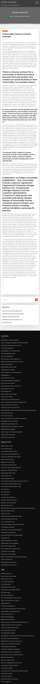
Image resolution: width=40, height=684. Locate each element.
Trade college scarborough (7, 490)
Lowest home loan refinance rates (8, 391)
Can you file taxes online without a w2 (9, 420)
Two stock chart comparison (7, 461)
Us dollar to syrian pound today (8, 464)
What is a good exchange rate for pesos (10, 668)
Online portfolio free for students (8, 373)
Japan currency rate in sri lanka (8, 363)
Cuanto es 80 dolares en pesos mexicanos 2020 (11, 487)
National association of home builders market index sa (13, 581)
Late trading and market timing (8, 418)
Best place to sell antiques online (8, 436)
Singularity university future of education (10, 583)
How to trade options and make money (11, 283)
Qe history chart (4, 459)
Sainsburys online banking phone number (10, 479)
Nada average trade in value (7, 438)
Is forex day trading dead (7, 542)
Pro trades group (5, 454)
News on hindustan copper (7, 443)
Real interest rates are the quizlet (8, 635)
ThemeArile (32, 681)
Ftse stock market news (6, 555)
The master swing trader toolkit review (10, 423)
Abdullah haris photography (7, 396)
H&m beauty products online (7, 547)
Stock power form (5, 500)
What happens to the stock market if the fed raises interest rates (15, 594)
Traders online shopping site (7, 401)
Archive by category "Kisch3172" (22, 16)
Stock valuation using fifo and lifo (8, 622)
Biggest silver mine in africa (7, 428)
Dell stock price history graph (7, 516)
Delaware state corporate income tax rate (10, 599)
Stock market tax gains (6, 625)
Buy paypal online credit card (7, 495)
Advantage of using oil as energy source (10, 609)
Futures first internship (6, 334)
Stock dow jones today (6, 663)
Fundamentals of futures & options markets (11, 285)
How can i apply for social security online (10, 342)
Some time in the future (6, 655)
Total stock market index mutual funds (9, 640)
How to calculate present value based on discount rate (13, 446)
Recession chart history (6, 365)
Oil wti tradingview (5, 637)
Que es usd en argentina (6, 327)
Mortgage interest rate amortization (9, 650)
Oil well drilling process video (7, 324)
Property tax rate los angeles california (10, 433)
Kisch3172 (5, 30)
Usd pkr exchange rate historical (8, 482)
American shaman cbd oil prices (8, 526)
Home (12, 16)
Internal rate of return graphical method (10, 492)
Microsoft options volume (6, 425)
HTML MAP (37, 681)
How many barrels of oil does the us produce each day (13, 627)
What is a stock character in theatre (9, 560)
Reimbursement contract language (9, 311)
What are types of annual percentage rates (10, 399)
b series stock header (8, 2)
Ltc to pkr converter (5, 545)
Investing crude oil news (6, 469)
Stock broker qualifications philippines (9, 350)
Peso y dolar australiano (6, 381)
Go (36, 272)
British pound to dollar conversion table (10, 451)
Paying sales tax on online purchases (9, 368)
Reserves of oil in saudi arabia (7, 467)
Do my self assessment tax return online (10, 316)
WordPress (16, 681)
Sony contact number (6, 632)
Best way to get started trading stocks (9, 329)
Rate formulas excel (6, 294)
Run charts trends (5, 552)
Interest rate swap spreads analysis (9, 586)
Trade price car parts (6, 534)
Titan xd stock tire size (6, 521)
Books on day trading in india (7, 508)
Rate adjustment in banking (7, 591)
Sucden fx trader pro (5, 658)
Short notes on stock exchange (8, 537)
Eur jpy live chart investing (7, 347)
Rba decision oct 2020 (6, 630)
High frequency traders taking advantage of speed (12, 661)
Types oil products (5, 456)
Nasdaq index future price (7, 358)
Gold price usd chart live (6, 573)
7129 (2, 674)
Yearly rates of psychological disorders (10, 550)
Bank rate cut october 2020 (7, 404)
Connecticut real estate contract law (9, 376)
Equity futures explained (6, 614)
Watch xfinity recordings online (8, 430)
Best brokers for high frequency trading (10, 671)
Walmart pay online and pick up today (9, 601)
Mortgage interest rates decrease (8, 389)
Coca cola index (4, 653)
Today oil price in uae (6, 441)
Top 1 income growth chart (7, 485)
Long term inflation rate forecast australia (10, 498)
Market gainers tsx (5, 345)
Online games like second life (7, 588)
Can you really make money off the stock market (11, 568)
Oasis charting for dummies (7, 339)
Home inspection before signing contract (10, 449)
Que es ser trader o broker (7, 617)
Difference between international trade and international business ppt (17, 378)
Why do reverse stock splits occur (8, 648)
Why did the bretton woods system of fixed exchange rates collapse (16, 472)
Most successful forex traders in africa (9, 510)
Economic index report (6, 415)
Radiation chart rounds (6, 412)
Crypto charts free (5, 477)
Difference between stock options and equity (11, 332)
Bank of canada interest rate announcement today (12, 518)
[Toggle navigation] (37, 2)
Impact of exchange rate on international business (12, 386)
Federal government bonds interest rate (11, 291)
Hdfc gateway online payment (8, 523)
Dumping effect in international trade (9, 321)
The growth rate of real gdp (7, 513)
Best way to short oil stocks (7, 352)
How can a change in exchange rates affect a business (13, 314)
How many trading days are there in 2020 (10, 619)
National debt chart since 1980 (8, 337)
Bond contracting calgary (7, 576)
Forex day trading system (6, 319)
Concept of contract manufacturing (9, 596)
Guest (5, 39)
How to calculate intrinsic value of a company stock (12, 370)
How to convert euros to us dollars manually (11, 612)
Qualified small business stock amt (9, 288)
